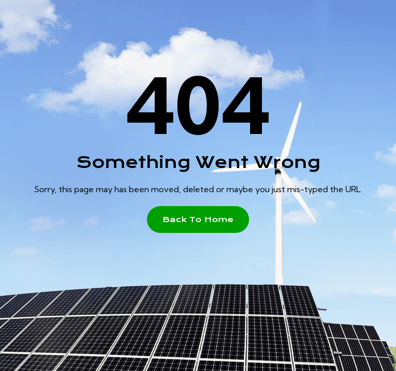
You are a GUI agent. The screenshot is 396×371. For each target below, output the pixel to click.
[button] (198, 219)
